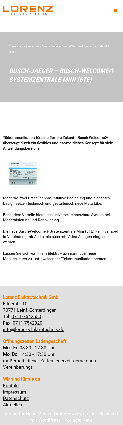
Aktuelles (12, 404)
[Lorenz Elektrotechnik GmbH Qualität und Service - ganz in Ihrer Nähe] (28, 10)
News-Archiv (31, 46)
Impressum (14, 392)
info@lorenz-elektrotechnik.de (33, 329)
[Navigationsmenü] (115, 10)
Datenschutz (16, 398)
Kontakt (11, 385)
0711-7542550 (26, 316)
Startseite (15, 46)
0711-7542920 (27, 323)
